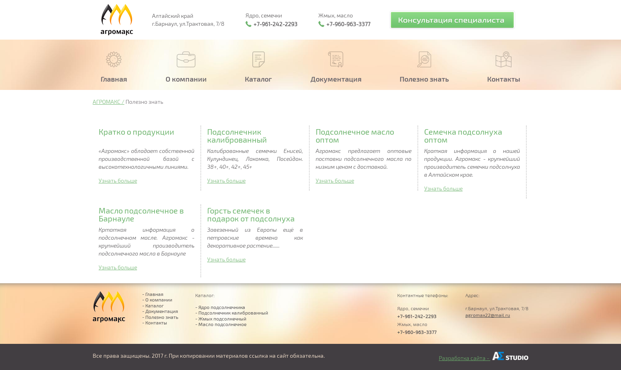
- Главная (153, 294)
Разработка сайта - (483, 358)
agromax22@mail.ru (487, 315)
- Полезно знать (160, 317)
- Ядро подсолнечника (220, 307)
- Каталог (153, 305)
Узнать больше (118, 180)
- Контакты (154, 322)
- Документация (160, 311)
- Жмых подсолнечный (220, 318)
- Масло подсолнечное (220, 324)
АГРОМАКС (106, 101)
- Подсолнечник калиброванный (231, 312)
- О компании (157, 299)
